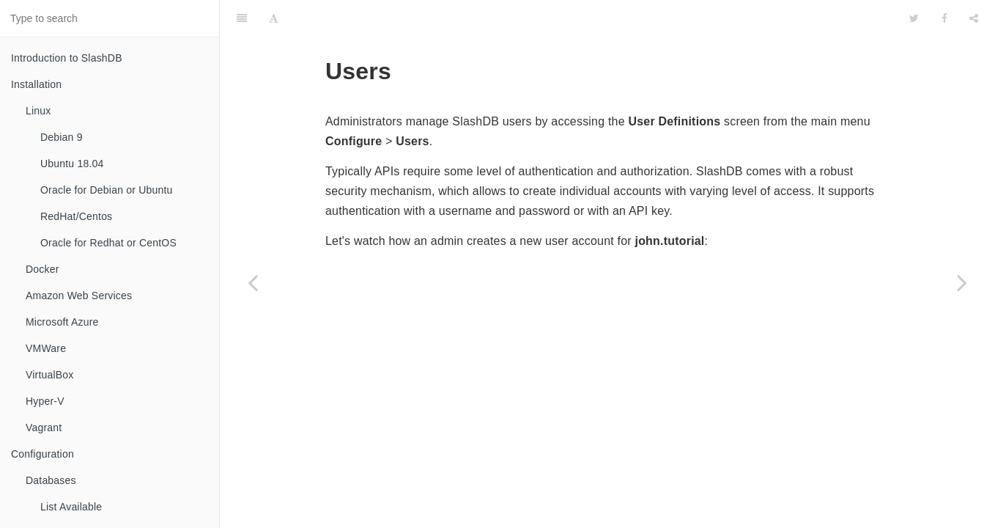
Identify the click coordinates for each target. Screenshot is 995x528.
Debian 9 (61, 137)
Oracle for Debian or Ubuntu (106, 190)
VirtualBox (50, 375)
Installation (36, 84)
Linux (38, 111)
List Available (71, 507)
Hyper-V (45, 401)
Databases (51, 480)
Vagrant (44, 427)
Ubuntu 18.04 (71, 163)
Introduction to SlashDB (66, 58)
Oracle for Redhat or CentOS (108, 243)
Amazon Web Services (79, 295)
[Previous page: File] (253, 282)
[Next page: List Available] (962, 282)
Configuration (42, 454)
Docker (42, 269)
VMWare (46, 348)
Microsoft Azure (62, 322)
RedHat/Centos (76, 216)
